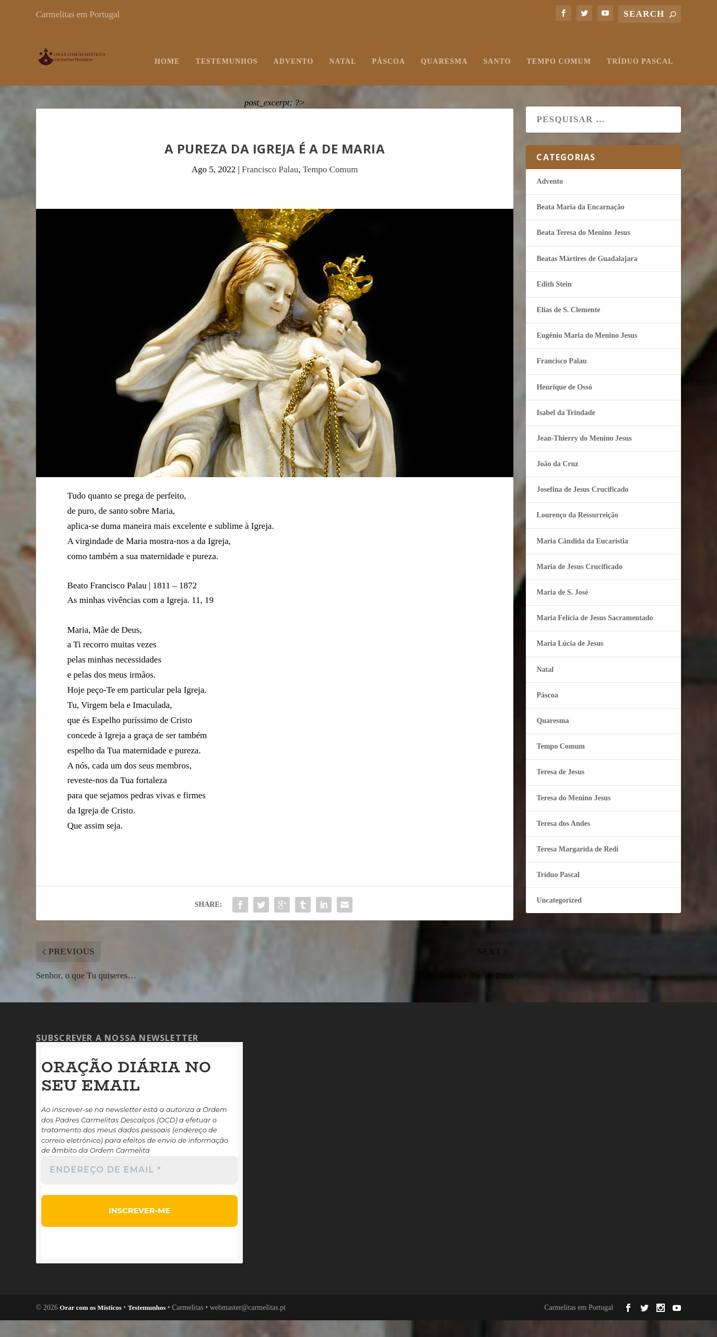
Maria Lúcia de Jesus (569, 661)
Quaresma (333, 79)
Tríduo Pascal (529, 79)
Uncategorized (558, 918)
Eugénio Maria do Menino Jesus (586, 353)
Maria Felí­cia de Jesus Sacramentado (594, 636)
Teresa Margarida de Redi (577, 867)
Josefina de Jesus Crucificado (582, 507)
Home (56, 79)
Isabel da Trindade (565, 430)
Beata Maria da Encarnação (580, 225)
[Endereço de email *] (139, 1188)
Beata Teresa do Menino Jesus (583, 250)
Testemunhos (116, 79)
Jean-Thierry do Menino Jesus (583, 456)
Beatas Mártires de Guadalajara (586, 276)
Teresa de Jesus (560, 790)
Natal (231, 79)
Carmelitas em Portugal (78, 14)
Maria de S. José (562, 610)
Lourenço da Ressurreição (577, 533)
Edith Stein (553, 302)
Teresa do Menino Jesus (573, 816)
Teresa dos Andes (563, 841)
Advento (182, 79)
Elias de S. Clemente (568, 328)
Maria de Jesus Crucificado (579, 584)
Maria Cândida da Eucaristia (582, 559)
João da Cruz (557, 482)
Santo (386, 79)
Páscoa (278, 79)
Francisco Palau (270, 187)
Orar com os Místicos (91, 1324)
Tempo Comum (448, 79)
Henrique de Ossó (564, 405)
